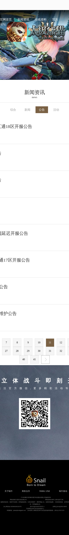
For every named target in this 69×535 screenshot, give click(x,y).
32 (61, 351)
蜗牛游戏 (10, 5)
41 (34, 359)
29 (28, 351)
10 (39, 342)
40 (23, 359)
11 (50, 342)
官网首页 (6, 19)
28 (17, 351)
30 (39, 351)
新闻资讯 (23, 19)
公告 (42, 109)
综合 (13, 109)
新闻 (27, 109)
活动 (56, 109)
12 (61, 342)
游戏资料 (41, 19)
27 (6, 351)
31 (50, 351)
